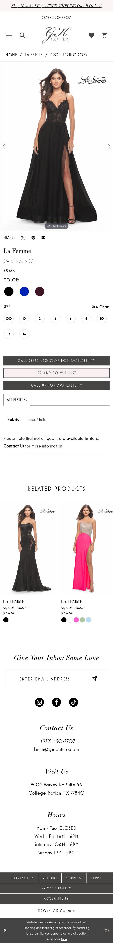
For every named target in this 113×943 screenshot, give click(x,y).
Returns (50, 878)
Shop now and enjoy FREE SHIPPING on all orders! (56, 5)
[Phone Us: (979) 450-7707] (56, 17)
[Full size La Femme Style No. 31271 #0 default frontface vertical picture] (56, 146)
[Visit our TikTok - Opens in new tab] (73, 701)
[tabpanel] (56, 146)
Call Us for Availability (56, 385)
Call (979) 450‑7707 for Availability (57, 361)
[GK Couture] (56, 35)
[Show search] (22, 35)
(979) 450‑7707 (58, 741)
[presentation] (27, 548)
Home (11, 54)
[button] (9, 35)
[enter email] (56, 679)
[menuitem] (9, 35)
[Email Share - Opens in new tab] (43, 237)
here (64, 939)
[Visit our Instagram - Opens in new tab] (39, 701)
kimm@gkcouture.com (56, 749)
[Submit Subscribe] (95, 679)
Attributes (17, 399)
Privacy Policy (56, 888)
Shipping (74, 878)
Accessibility (56, 898)
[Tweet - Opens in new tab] (23, 237)
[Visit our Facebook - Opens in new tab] (56, 701)
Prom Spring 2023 (68, 54)
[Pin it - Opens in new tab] (33, 237)
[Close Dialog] (5, 930)
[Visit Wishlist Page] (91, 35)
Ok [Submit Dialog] (107, 930)
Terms (96, 878)
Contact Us (23, 878)
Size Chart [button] (100, 306)
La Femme (34, 54)
